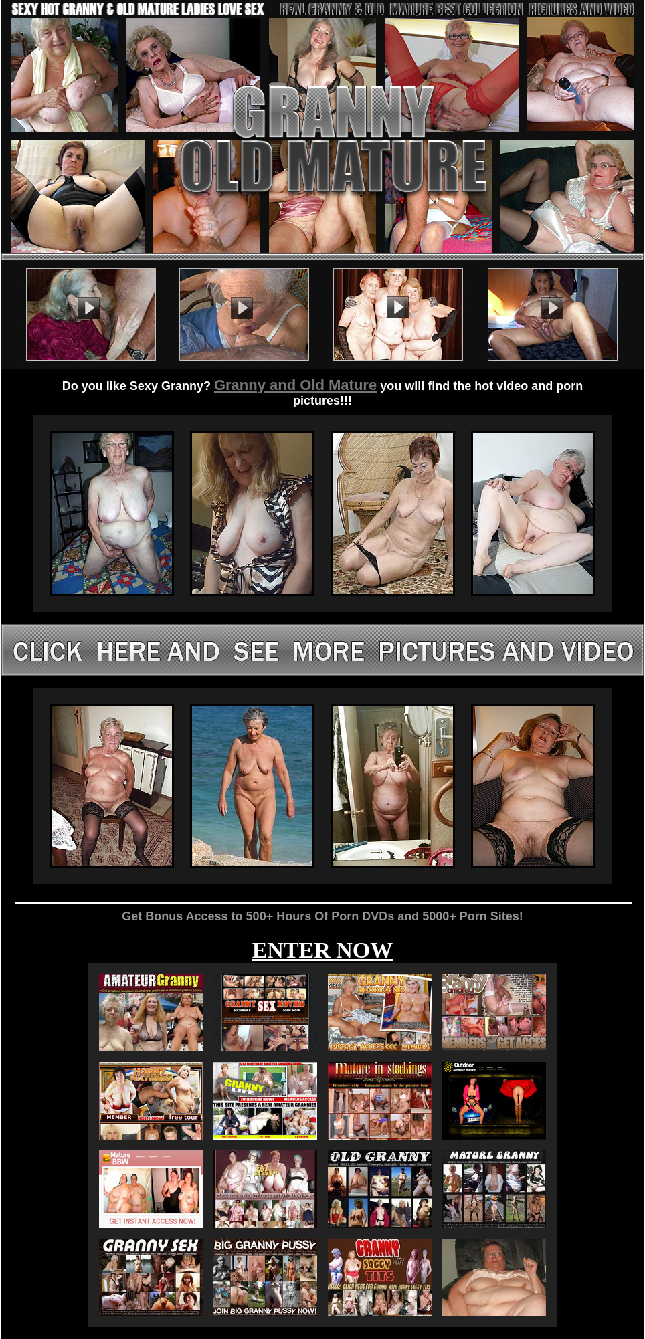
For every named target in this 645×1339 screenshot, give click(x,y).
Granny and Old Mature (295, 385)
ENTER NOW (322, 950)
